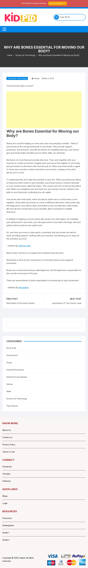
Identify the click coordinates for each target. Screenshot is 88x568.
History (9, 384)
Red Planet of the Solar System (20, 303)
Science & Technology (17, 78)
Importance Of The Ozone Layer (67, 303)
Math (8, 391)
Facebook (7, 466)
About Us (6, 430)
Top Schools (12, 406)
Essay (9, 362)
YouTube (6, 474)
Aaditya (36, 78)
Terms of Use (8, 452)
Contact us (7, 437)
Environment (12, 355)
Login (4, 503)
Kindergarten (8, 525)
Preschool (7, 518)
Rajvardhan (23, 287)
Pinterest (6, 481)
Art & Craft (11, 348)
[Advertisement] (43, 109)
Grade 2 (5, 540)
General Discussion (15, 369)
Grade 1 (5, 532)
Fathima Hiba (24, 246)
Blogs (5, 496)
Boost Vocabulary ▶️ (57, 3)
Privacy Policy (8, 444)
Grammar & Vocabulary (16, 377)
